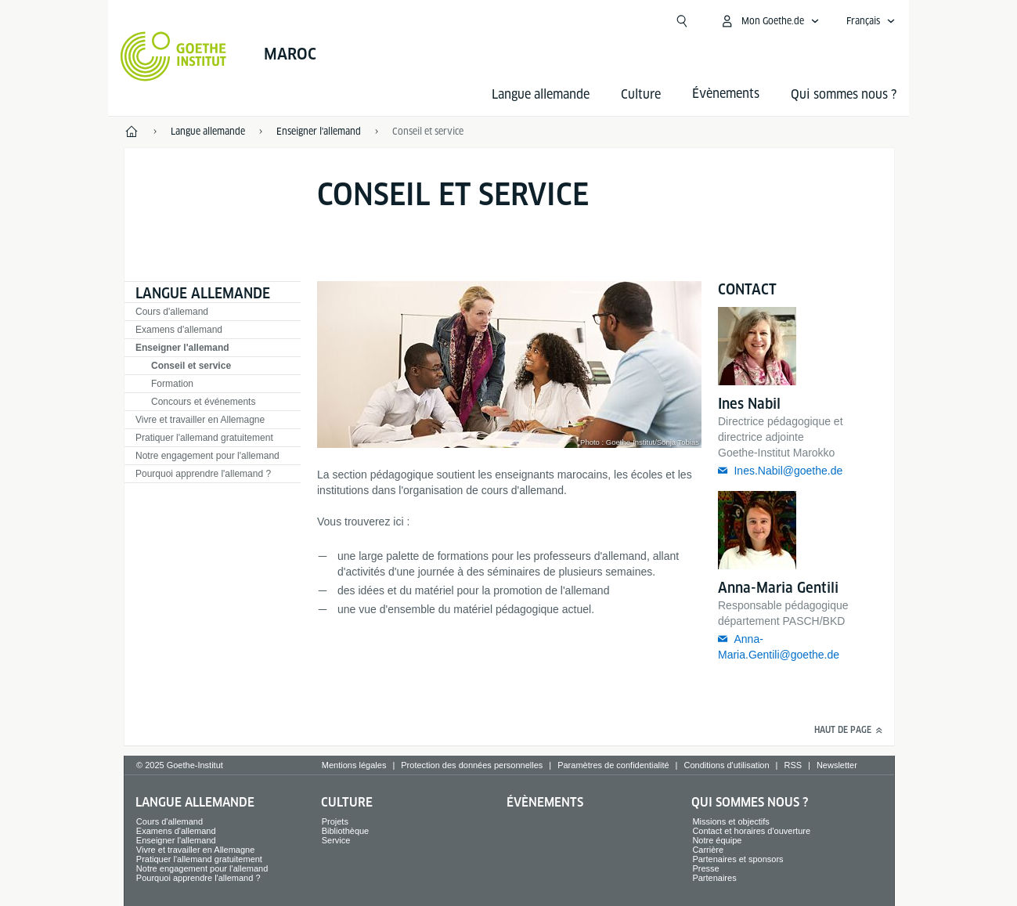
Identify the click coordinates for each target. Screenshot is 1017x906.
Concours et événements (203, 401)
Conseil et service (191, 365)
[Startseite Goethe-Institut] (173, 56)
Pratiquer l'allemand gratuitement (204, 437)
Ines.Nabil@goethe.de (788, 470)
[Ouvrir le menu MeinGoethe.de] (769, 21)
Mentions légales (354, 765)
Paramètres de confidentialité (613, 765)
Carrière (707, 849)
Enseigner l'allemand (182, 347)
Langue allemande (541, 94)
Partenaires (714, 878)
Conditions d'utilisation (726, 765)
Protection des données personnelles (472, 765)
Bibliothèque (346, 831)
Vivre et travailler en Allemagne (200, 419)
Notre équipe (716, 840)
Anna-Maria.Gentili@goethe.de (778, 647)
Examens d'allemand (178, 329)
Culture (641, 94)
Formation (172, 383)
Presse (705, 868)
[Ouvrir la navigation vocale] (871, 21)
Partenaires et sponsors (737, 859)
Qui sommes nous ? (843, 94)
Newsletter (837, 765)
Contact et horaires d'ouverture (751, 831)
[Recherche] (682, 21)
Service (336, 840)
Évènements (545, 802)
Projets (335, 821)
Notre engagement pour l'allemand (207, 455)
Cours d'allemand (171, 311)
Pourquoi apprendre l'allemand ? (203, 473)
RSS (793, 765)
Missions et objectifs (730, 821)
